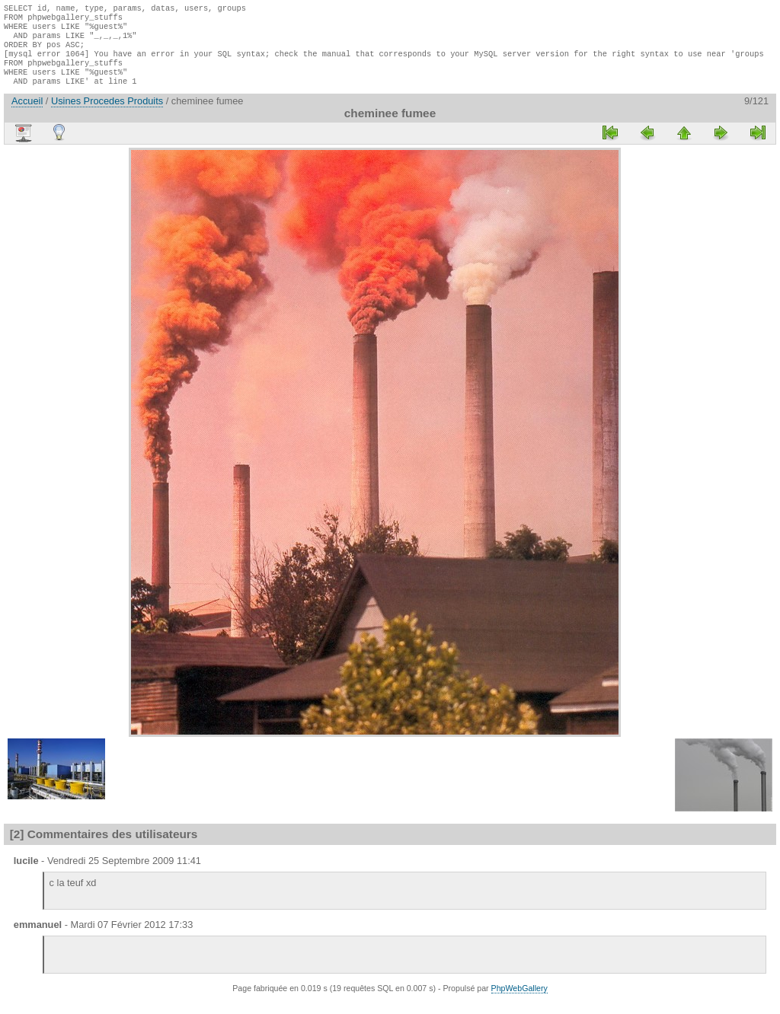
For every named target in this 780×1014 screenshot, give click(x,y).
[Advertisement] (83, 389)
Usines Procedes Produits (107, 114)
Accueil (27, 114)
